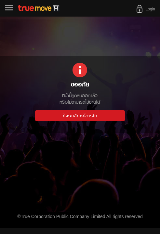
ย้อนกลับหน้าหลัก (80, 115)
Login (150, 9)
